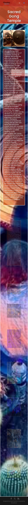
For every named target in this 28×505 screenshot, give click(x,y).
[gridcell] (14, 196)
